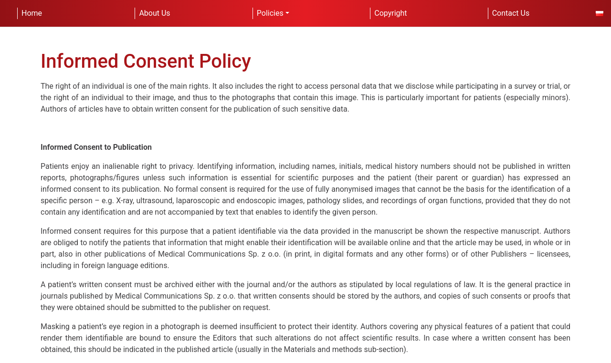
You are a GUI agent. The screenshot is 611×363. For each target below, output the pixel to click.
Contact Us (511, 13)
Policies (270, 13)
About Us (154, 13)
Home (31, 13)
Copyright (390, 13)
